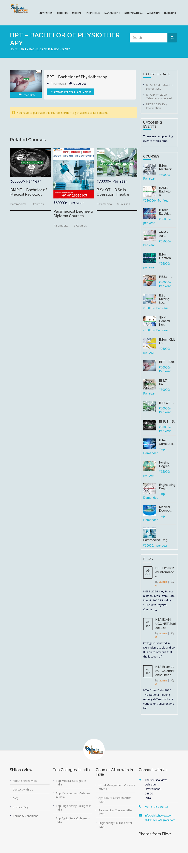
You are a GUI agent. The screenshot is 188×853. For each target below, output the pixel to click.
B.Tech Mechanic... (166, 167)
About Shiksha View (25, 780)
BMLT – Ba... (164, 382)
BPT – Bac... (167, 362)
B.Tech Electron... (165, 256)
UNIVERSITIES (46, 13)
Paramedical (58, 83)
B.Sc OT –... (166, 403)
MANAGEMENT (112, 13)
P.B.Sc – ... (165, 277)
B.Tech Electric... (165, 211)
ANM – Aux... (163, 234)
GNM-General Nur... (164, 321)
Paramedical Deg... (156, 540)
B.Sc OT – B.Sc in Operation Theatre (113, 192)
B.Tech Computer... (167, 442)
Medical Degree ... (165, 508)
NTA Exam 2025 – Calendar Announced (159, 96)
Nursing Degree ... (165, 464)
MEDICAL (76, 13)
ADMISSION (153, 13)
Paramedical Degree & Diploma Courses (73, 213)
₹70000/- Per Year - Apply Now (70, 92)
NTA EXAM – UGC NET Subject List (160, 86)
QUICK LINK (170, 13)
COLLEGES (62, 13)
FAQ (15, 798)
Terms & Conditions (25, 816)
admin (163, 581)
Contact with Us (23, 789)
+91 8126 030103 (156, 806)
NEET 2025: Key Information (156, 106)
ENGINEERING (93, 13)
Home (14, 49)
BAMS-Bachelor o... (165, 191)
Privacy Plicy (21, 807)
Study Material (133, 13)
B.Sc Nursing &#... (164, 299)
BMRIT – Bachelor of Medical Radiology (28, 192)
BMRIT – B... (167, 421)
